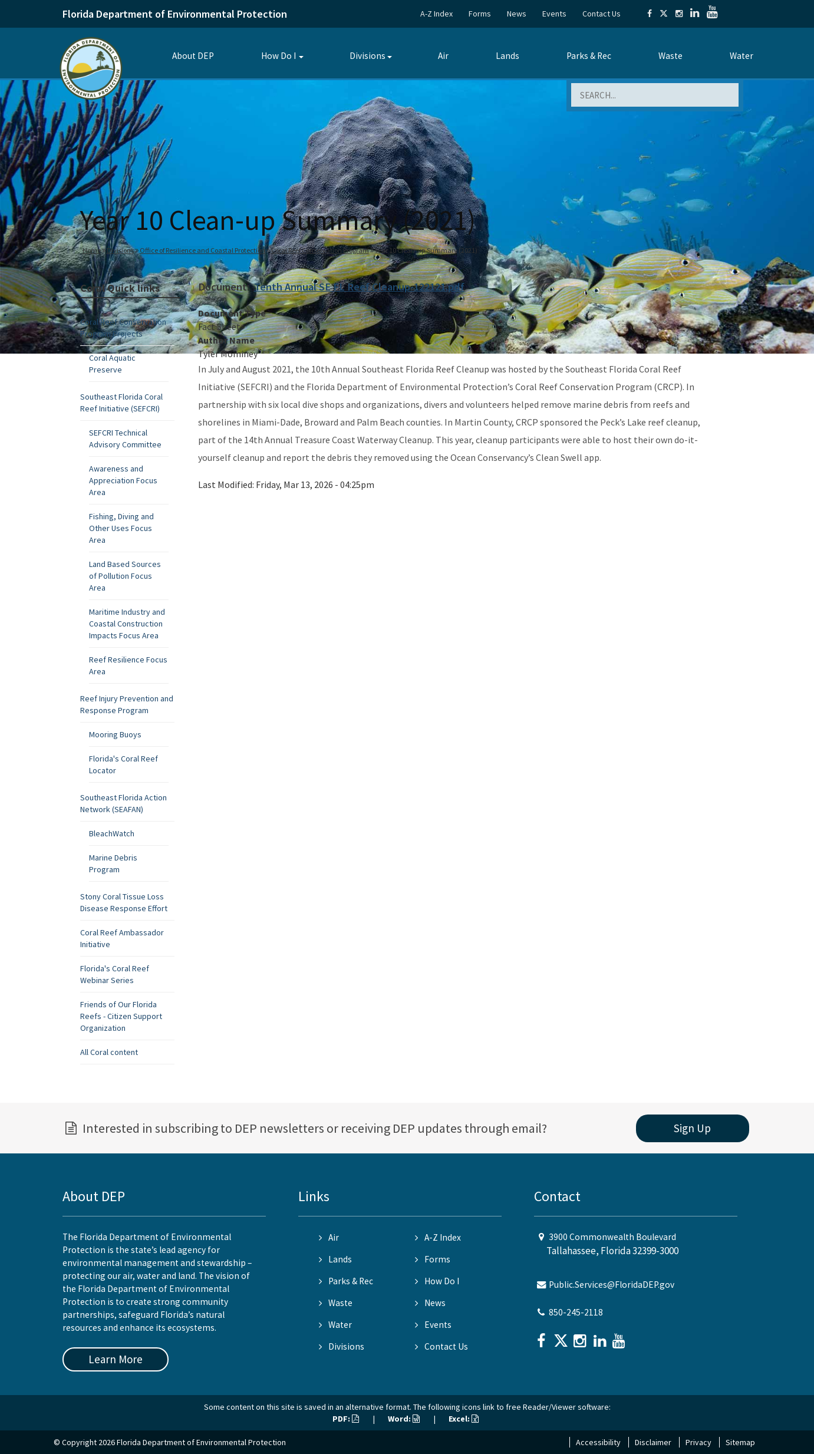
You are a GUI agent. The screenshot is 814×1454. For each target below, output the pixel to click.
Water (741, 55)
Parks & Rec (588, 55)
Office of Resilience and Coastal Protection (202, 250)
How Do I (278, 55)
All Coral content (109, 1052)
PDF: (345, 1418)
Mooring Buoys (115, 734)
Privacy (698, 1442)
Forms (480, 13)
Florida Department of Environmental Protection (174, 14)
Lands (507, 55)
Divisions (367, 55)
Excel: (464, 1418)
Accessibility (598, 1442)
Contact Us (601, 13)
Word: (404, 1418)
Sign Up (692, 1128)
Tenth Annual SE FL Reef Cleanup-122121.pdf (359, 287)
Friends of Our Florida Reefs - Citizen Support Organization (121, 1016)
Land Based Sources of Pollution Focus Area (125, 576)
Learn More (115, 1359)
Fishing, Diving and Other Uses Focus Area (121, 528)
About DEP (193, 55)
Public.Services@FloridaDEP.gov (611, 1284)
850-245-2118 (576, 1312)
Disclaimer (653, 1442)
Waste (670, 55)
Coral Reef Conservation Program (320, 250)
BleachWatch (111, 833)
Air (443, 55)
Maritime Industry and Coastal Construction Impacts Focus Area (127, 623)
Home (92, 250)
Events (554, 13)
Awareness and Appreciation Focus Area (123, 480)
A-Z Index (436, 13)
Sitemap (740, 1442)
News (516, 13)
